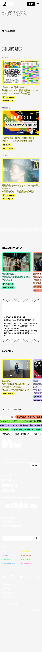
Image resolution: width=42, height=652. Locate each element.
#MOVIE (26, 555)
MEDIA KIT (6, 590)
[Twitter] (29, 576)
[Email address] (16, 465)
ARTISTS (7, 522)
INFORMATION (8, 592)
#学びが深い (6, 434)
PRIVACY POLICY (9, 597)
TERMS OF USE (8, 595)
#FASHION (8, 563)
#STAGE (26, 559)
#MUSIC (26, 551)
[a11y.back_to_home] (7, 3)
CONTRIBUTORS (11, 526)
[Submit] (36, 538)
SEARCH (6, 533)
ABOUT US (8, 518)
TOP (3, 409)
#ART (5, 555)
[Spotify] (4, 576)
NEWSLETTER (8, 460)
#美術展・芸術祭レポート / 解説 (25, 434)
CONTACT (6, 587)
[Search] (21, 538)
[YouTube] (12, 576)
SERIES (8, 491)
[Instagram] (21, 576)
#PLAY (6, 551)
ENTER (34, 465)
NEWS (8, 480)
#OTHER (26, 563)
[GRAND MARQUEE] (21, 504)
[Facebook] (38, 576)
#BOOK (6, 559)
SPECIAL (10, 485)
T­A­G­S (9, 409)
